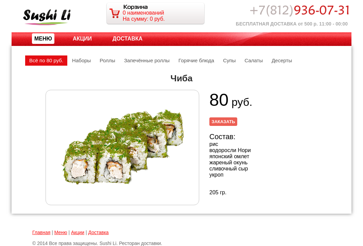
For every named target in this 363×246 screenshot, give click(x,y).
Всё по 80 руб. (46, 60)
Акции (82, 39)
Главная (41, 232)
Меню (60, 232)
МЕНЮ (43, 39)
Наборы (81, 60)
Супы (229, 60)
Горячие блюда (196, 60)
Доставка (127, 39)
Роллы (107, 60)
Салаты (253, 60)
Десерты (282, 60)
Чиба (182, 78)
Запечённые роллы (147, 60)
